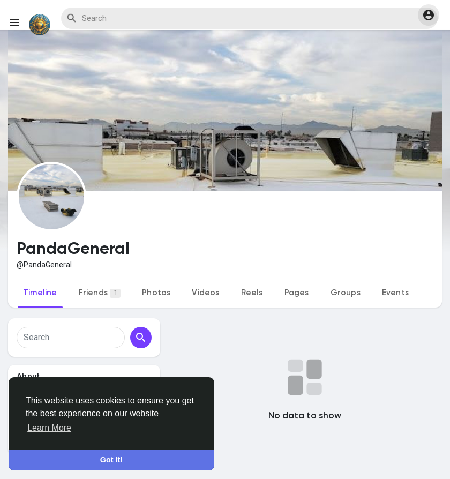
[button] (428, 15)
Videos (205, 293)
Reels (252, 293)
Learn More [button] (49, 427)
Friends (100, 293)
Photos (156, 293)
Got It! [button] (111, 459)
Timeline (40, 293)
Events (395, 293)
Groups (346, 293)
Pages (296, 293)
